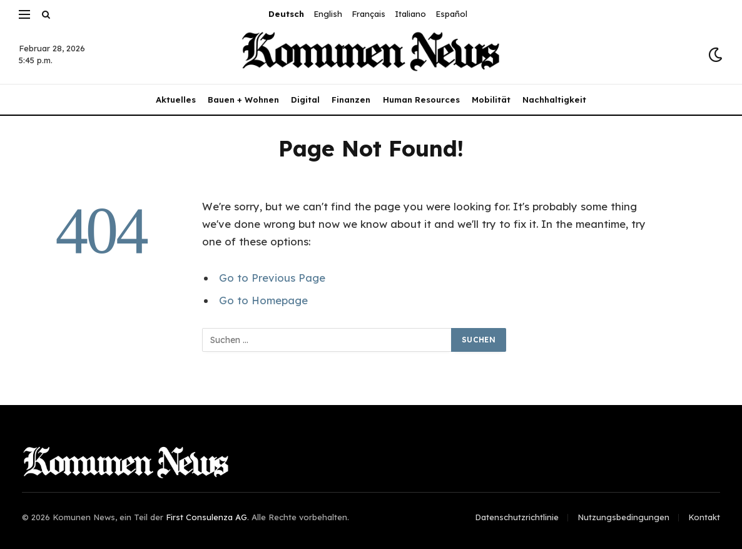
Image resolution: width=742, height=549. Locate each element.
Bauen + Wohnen (243, 100)
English (327, 14)
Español (451, 14)
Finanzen (351, 100)
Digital (305, 100)
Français (368, 14)
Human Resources (421, 100)
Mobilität (491, 100)
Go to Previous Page (272, 277)
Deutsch (286, 14)
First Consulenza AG (206, 517)
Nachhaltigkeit (554, 100)
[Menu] (24, 14)
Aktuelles (176, 100)
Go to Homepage (263, 300)
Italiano (410, 14)
